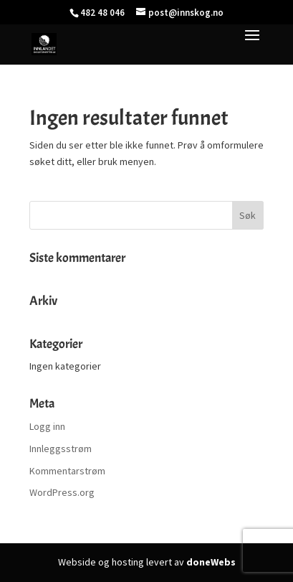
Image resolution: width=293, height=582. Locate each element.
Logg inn (47, 426)
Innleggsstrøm (60, 448)
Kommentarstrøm (67, 470)
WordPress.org (62, 492)
